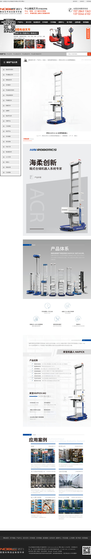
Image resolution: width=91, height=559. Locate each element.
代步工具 (8, 146)
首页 (34, 60)
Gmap (55, 551)
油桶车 (7, 110)
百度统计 (74, 547)
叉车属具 (8, 136)
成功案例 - (46, 538)
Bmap (50, 551)
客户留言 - (79, 538)
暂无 (73, 135)
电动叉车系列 (9, 69)
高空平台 (8, 131)
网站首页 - (6, 538)
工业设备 (8, 126)
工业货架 (8, 172)
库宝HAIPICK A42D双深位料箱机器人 (48, 135)
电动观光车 (36, 22)
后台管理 (44, 551)
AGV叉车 (8, 157)
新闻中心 (61, 22)
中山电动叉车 (17, 54)
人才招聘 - (72, 538)
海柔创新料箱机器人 (52, 60)
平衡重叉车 (9, 100)
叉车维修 (53, 22)
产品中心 (20, 22)
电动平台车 (9, 115)
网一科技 (36, 551)
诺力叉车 (28, 22)
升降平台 (8, 121)
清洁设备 (8, 141)
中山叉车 (9, 54)
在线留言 (82, 1)
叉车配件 (8, 85)
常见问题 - (66, 538)
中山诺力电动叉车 (36, 54)
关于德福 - (13, 538)
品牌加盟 (77, 22)
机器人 (7, 162)
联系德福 (89, 1)
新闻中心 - (59, 538)
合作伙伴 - (52, 538)
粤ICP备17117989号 (64, 547)
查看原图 (65, 135)
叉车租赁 (45, 22)
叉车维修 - (39, 538)
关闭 (14, 34)
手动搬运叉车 (9, 74)
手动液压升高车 (10, 90)
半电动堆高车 (9, 95)
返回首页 (75, 1)
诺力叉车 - (26, 538)
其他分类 (8, 167)
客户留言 (69, 22)
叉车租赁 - (33, 538)
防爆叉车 (8, 105)
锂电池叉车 (9, 79)
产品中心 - (19, 538)
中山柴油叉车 (26, 54)
